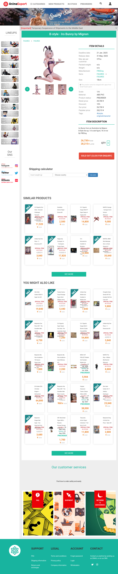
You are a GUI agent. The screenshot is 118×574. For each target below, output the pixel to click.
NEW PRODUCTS (56, 4)
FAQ (32, 546)
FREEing (100, 71)
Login (73, 550)
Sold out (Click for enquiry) (96, 155)
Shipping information (38, 550)
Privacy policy (56, 550)
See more (69, 271)
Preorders (86, 4)
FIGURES (26, 41)
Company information (58, 555)
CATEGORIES (37, 4)
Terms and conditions (58, 546)
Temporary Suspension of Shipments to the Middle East (52, 28)
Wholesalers (75, 555)
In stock (72, 4)
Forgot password (77, 546)
